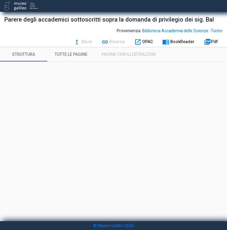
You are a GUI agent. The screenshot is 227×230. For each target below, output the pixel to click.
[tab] (23, 54)
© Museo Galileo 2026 (113, 225)
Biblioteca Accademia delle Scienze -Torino (182, 30)
